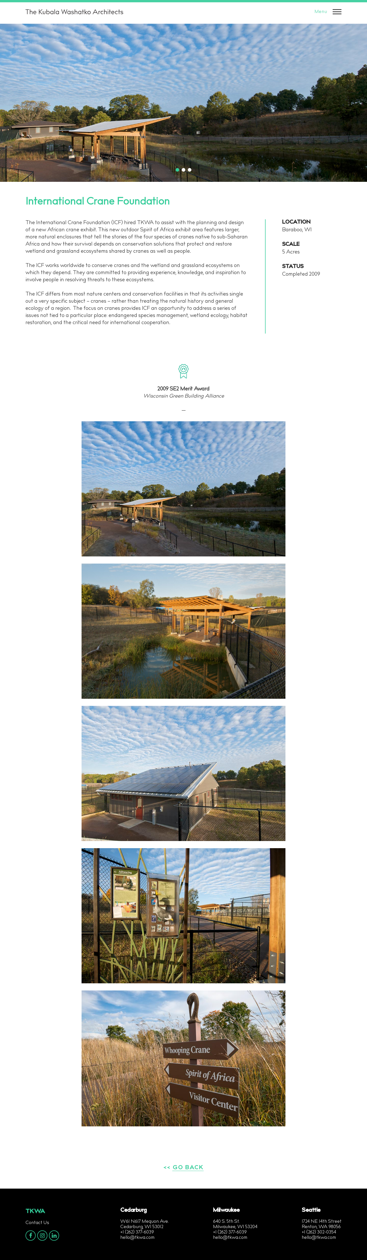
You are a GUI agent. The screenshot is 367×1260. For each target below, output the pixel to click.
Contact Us (37, 1223)
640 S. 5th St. (226, 1221)
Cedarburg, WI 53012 (141, 1227)
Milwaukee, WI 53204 (235, 1227)
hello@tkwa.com (137, 1238)
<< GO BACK (183, 1168)
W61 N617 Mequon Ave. (144, 1221)
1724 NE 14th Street (322, 1221)
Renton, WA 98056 (321, 1227)
